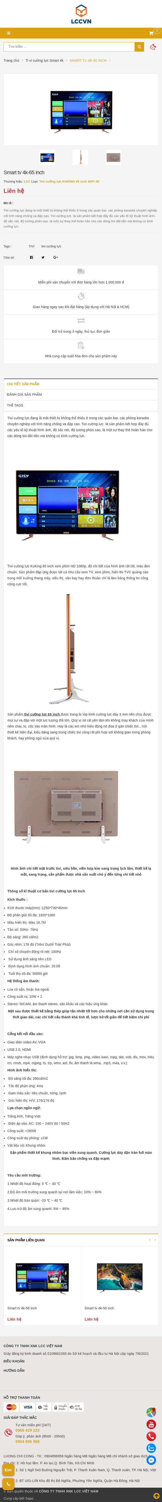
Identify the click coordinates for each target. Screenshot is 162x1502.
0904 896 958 (28, 1442)
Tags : (8, 246)
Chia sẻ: (9, 257)
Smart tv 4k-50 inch (99, 1308)
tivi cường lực (51, 246)
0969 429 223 (28, 1430)
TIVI (32, 246)
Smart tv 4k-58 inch (22, 1308)
